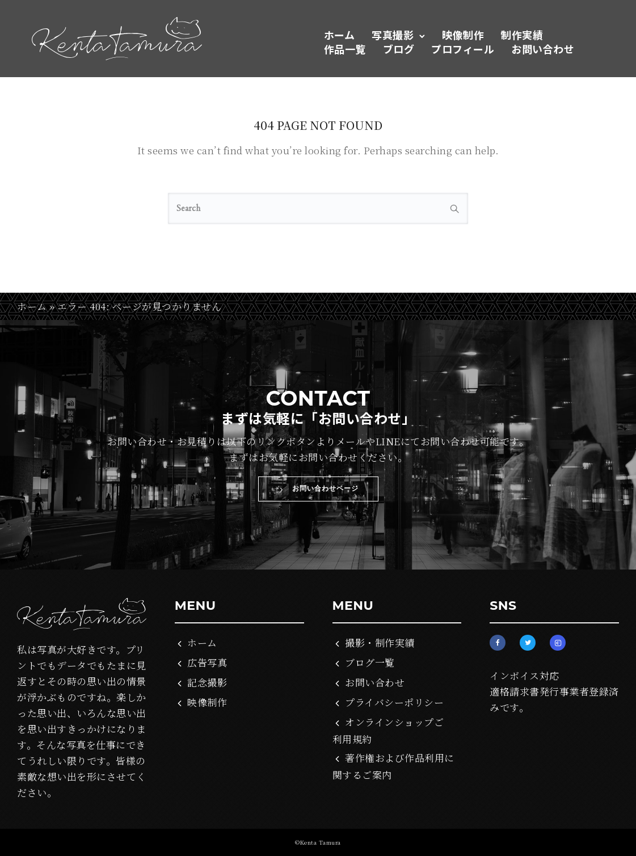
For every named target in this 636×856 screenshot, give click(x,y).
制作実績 (522, 34)
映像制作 (463, 34)
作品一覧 (345, 48)
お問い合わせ (542, 48)
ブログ (399, 48)
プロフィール (462, 48)
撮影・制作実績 (380, 642)
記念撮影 (207, 682)
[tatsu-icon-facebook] (500, 643)
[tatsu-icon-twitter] (530, 643)
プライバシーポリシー (394, 702)
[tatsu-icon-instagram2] (558, 643)
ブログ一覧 (370, 662)
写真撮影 (393, 34)
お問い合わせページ (318, 488)
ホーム (339, 34)
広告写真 (207, 662)
